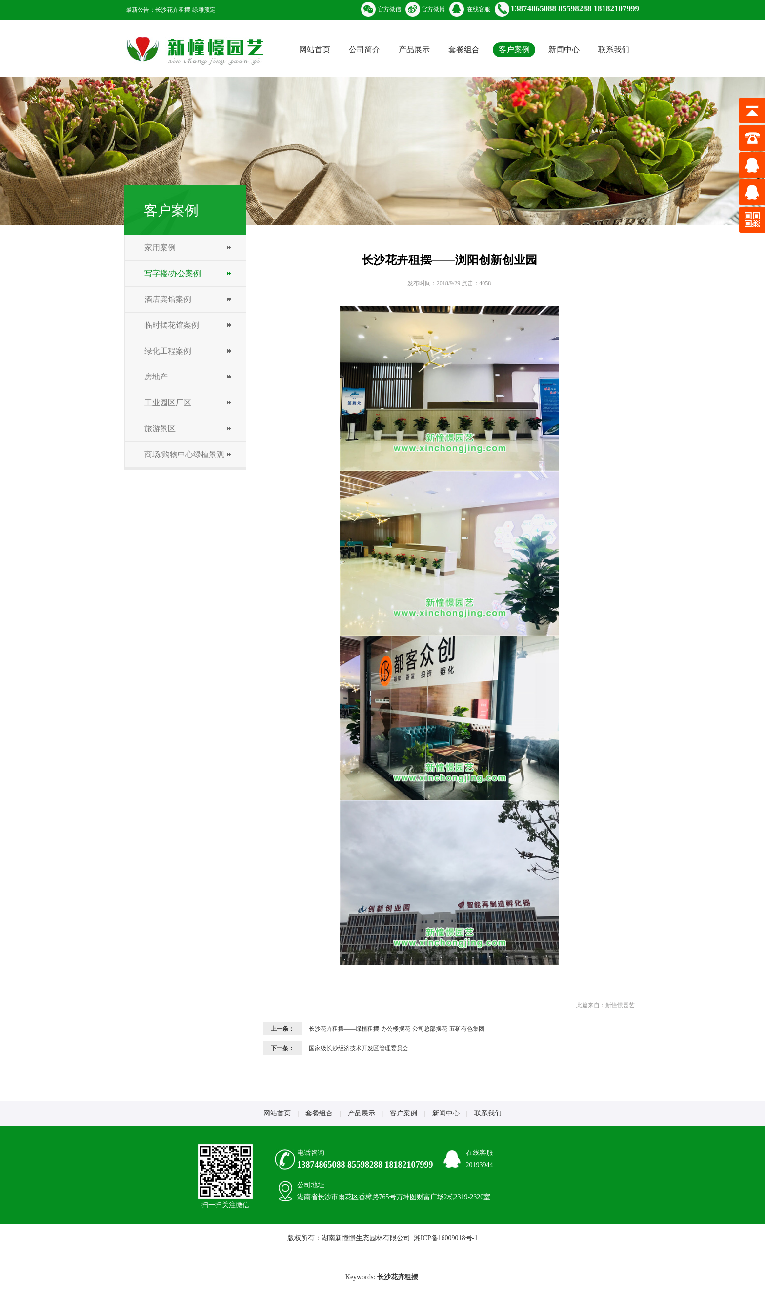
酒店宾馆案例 (167, 299)
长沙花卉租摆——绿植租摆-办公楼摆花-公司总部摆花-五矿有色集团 (396, 1028)
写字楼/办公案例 (172, 273)
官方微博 (433, 9)
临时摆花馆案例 (171, 325)
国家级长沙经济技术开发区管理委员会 (358, 1048)
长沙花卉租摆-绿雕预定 (185, 9)
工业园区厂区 (167, 402)
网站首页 (314, 49)
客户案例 (514, 49)
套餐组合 (464, 49)
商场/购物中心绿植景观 (184, 454)
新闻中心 (564, 49)
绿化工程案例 (167, 351)
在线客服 (478, 9)
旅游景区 (160, 428)
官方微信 (389, 9)
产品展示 (414, 49)
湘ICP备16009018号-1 (446, 1238)
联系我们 (613, 49)
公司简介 (364, 49)
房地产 (156, 377)
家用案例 (160, 247)
